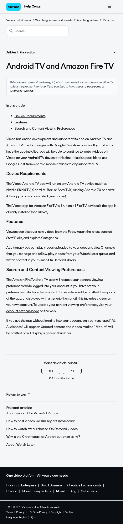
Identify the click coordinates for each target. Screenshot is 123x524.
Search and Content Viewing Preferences (45, 128)
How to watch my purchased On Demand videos (42, 429)
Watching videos (87, 20)
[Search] (37, 31)
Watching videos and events (53, 20)
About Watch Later (20, 444)
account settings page (22, 311)
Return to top (18, 394)
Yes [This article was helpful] (51, 371)
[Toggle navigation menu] (109, 6)
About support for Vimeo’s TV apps (32, 413)
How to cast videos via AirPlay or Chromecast (40, 421)
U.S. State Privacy (37, 512)
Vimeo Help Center (18, 20)
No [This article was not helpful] (72, 371)
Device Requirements (30, 116)
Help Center (32, 6)
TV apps (108, 20)
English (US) (27, 517)
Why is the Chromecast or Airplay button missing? (43, 436)
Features (21, 122)
